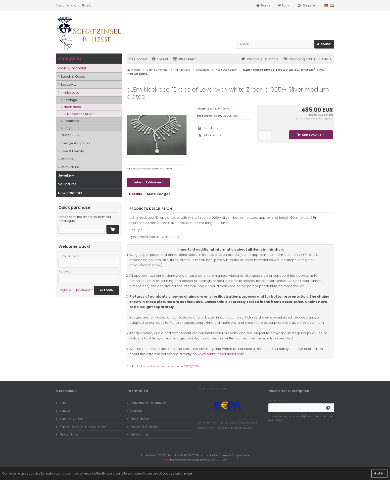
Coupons (135, 411)
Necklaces (72, 107)
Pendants (71, 120)
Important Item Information (147, 403)
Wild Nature (70, 167)
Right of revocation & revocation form (82, 426)
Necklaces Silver (80, 113)
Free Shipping (138, 419)
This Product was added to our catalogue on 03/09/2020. (163, 366)
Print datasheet (213, 128)
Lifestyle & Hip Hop (75, 143)
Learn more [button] (183, 473)
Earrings (70, 100)
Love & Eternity (72, 151)
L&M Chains (70, 135)
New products (70, 192)
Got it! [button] (379, 473)
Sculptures (67, 184)
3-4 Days (223, 108)
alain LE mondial (72, 68)
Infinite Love (70, 92)
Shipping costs (324, 118)
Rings (68, 127)
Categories (69, 58)
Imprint (160, 59)
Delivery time (137, 434)
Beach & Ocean (73, 76)
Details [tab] (135, 194)
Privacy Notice (67, 434)
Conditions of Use (69, 419)
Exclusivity (68, 84)
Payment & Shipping (142, 426)
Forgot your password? (75, 290)
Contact (138, 59)
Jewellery (66, 175)
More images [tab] (158, 194)
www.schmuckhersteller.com (221, 354)
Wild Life (67, 159)
